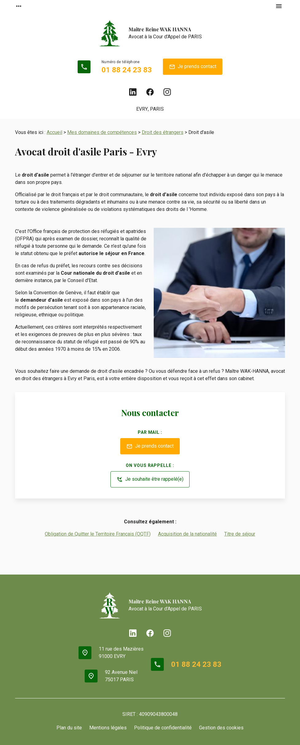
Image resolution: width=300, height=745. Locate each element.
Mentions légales (108, 728)
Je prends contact (192, 67)
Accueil (54, 132)
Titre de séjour (239, 534)
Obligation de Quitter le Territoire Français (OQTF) (98, 534)
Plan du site (69, 728)
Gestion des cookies (221, 728)
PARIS (157, 109)
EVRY (142, 109)
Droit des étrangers (162, 132)
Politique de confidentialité (163, 728)
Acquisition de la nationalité (187, 534)
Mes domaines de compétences (102, 132)
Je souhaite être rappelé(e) (150, 479)
